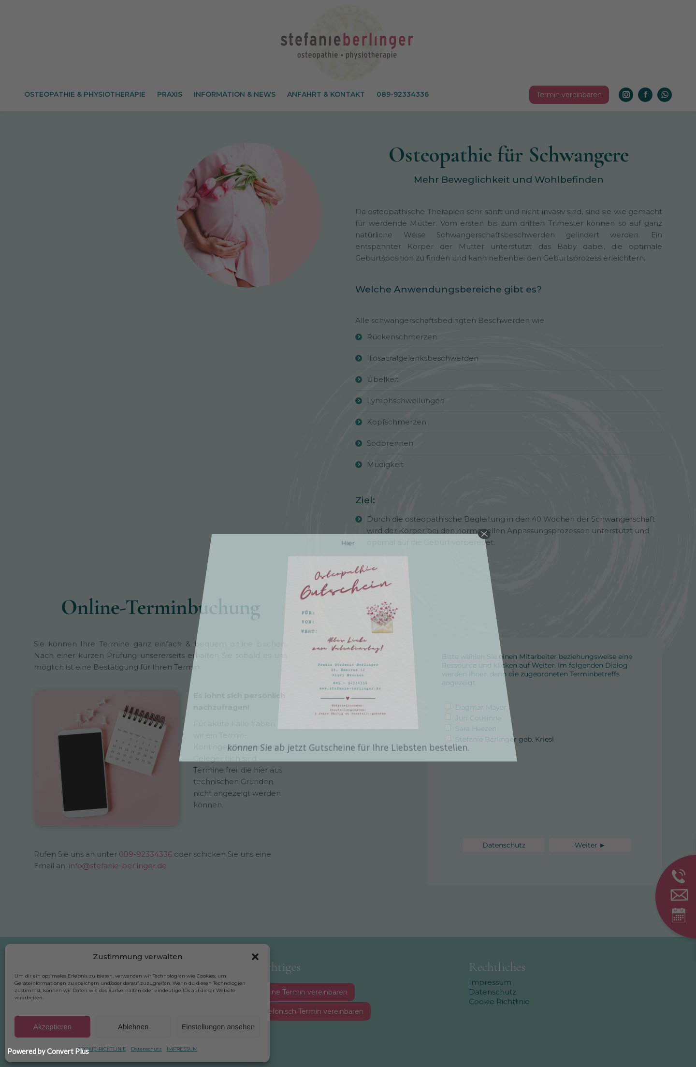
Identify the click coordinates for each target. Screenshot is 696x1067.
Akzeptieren (52, 1027)
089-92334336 (144, 854)
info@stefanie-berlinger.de (118, 865)
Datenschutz (146, 1049)
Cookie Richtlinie (499, 1001)
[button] (255, 957)
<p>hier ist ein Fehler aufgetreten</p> (535, 752)
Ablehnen (133, 1027)
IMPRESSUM (182, 1049)
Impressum (490, 982)
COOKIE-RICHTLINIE (101, 1049)
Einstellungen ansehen (218, 1027)
